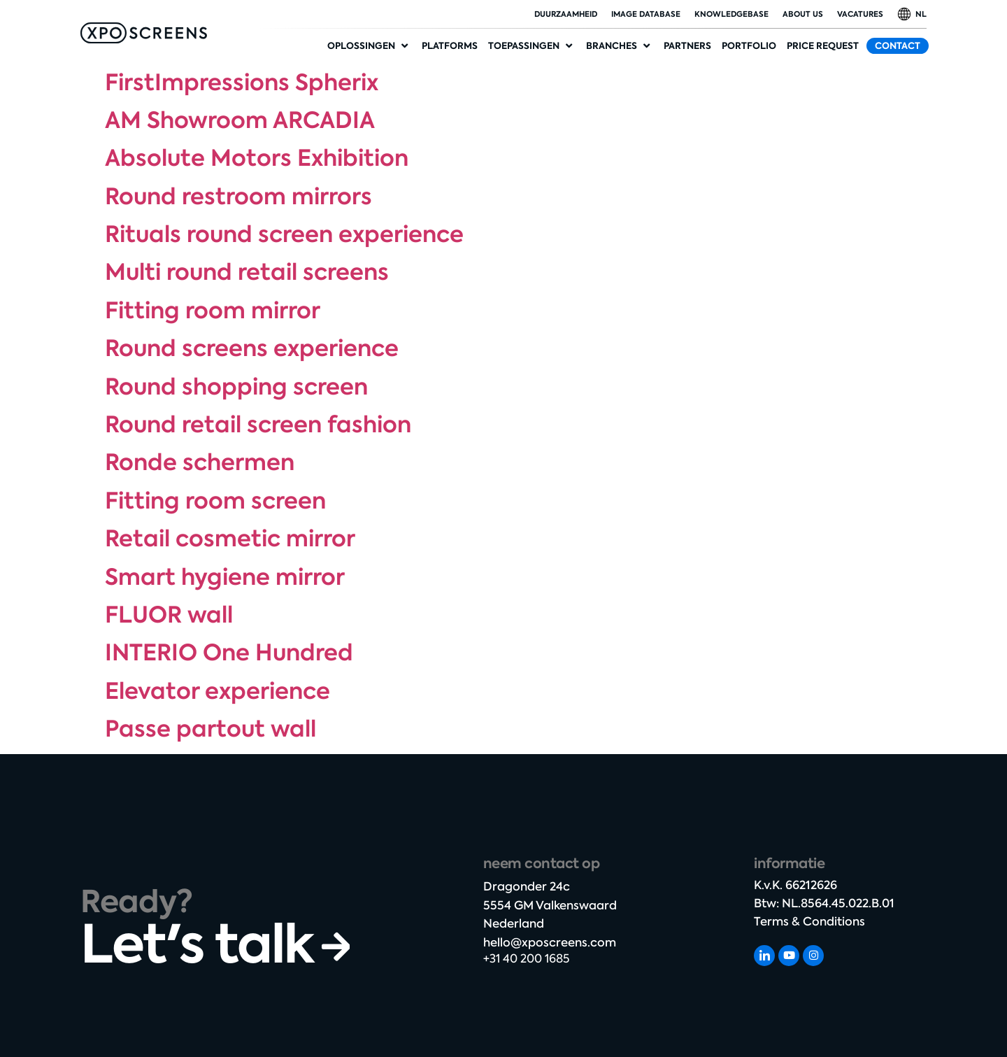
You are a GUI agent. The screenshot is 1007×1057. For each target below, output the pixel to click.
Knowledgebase (731, 14)
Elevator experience (217, 691)
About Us (803, 14)
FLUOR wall (169, 615)
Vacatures (860, 14)
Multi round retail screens (247, 272)
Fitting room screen (215, 500)
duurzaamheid (565, 14)
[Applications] (532, 46)
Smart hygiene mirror (225, 577)
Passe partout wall (210, 729)
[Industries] (619, 46)
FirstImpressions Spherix (241, 82)
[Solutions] (369, 46)
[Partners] (687, 46)
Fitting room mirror (212, 310)
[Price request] (823, 46)
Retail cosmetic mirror (230, 538)
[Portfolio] (749, 46)
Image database (645, 14)
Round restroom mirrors (238, 196)
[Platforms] (450, 46)
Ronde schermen (199, 462)
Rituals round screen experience (284, 234)
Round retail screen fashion (258, 424)
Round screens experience (252, 348)
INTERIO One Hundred (229, 652)
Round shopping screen (236, 386)
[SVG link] (143, 32)
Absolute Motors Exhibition (256, 158)
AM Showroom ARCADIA (240, 120)
